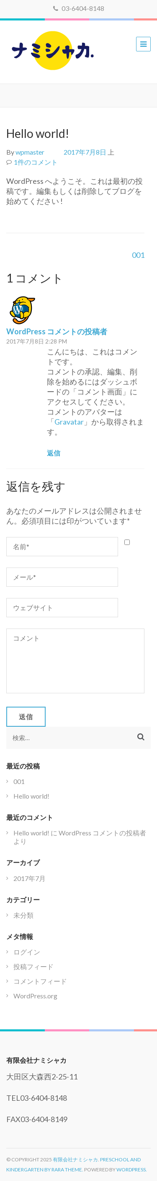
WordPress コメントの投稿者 (56, 331)
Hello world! (31, 796)
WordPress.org (35, 996)
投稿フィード (33, 966)
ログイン (26, 952)
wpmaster (29, 152)
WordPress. (131, 1169)
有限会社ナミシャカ (75, 1159)
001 (138, 255)
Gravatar (69, 421)
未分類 (23, 915)
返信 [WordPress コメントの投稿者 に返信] (53, 453)
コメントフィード (40, 981)
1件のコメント (35, 162)
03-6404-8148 (78, 8)
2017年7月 (29, 878)
